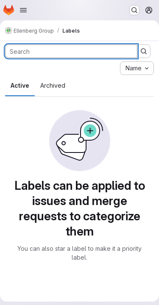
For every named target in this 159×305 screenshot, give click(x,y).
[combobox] (137, 68)
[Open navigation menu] (23, 10)
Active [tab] (20, 85)
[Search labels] (71, 51)
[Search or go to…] (134, 10)
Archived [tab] (52, 85)
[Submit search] (144, 51)
